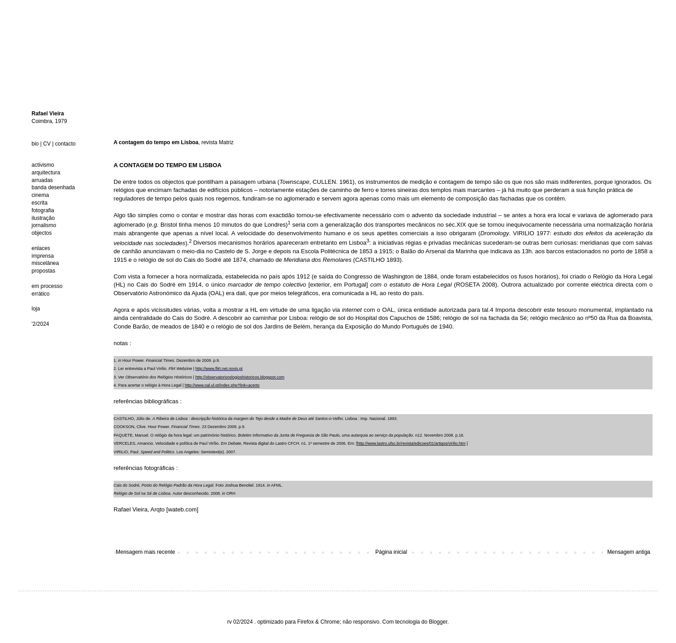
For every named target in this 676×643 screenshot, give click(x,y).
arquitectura (46, 172)
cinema (40, 195)
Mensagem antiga (628, 552)
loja (36, 309)
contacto (65, 144)
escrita (39, 203)
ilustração (43, 218)
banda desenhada (53, 187)
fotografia (43, 210)
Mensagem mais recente (145, 552)
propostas (43, 271)
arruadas (42, 180)
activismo (43, 165)
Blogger (438, 622)
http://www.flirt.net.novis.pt (219, 368)
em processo (47, 286)
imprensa (43, 256)
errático (41, 294)
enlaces (41, 248)
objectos (42, 233)
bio (35, 144)
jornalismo (44, 225)
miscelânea (45, 263)
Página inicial (391, 552)
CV (47, 144)
